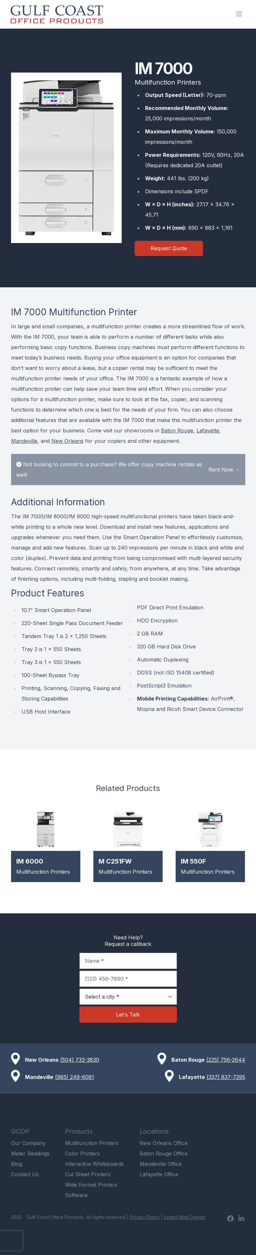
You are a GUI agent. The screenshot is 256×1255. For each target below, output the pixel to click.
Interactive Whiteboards (94, 1164)
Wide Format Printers (91, 1184)
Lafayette (207, 430)
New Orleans (67, 441)
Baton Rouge (177, 430)
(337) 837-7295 (226, 1077)
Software (76, 1195)
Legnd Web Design (184, 1217)
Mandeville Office (161, 1164)
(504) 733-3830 (79, 1060)
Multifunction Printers (92, 1143)
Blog (16, 1164)
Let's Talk (128, 1014)
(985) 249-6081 (74, 1077)
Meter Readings (30, 1153)
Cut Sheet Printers (88, 1174)
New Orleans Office (164, 1143)
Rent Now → (224, 469)
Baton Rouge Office (164, 1153)
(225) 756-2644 (225, 1060)
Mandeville (24, 441)
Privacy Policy (144, 1217)
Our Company (28, 1143)
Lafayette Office (159, 1174)
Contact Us (25, 1174)
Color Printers (82, 1153)
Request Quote (169, 248)
